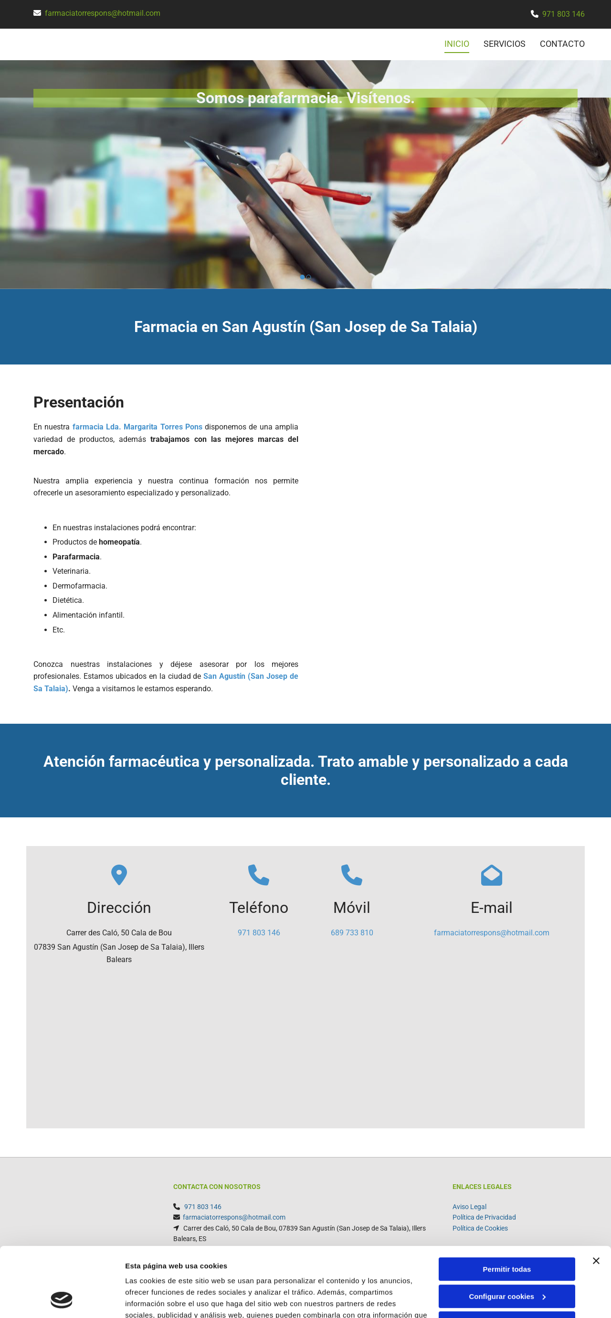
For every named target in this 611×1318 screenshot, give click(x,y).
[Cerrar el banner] (596, 1195)
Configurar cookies (507, 1231)
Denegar (507, 1258)
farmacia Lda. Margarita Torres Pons (137, 426)
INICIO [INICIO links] (456, 44)
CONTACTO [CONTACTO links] (562, 44)
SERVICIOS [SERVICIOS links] (505, 44)
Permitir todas (507, 1204)
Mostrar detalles (153, 1299)
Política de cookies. (195, 1273)
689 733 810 (352, 932)
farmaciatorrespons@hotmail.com (102, 13)
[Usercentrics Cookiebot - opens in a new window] (62, 1299)
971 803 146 (563, 14)
